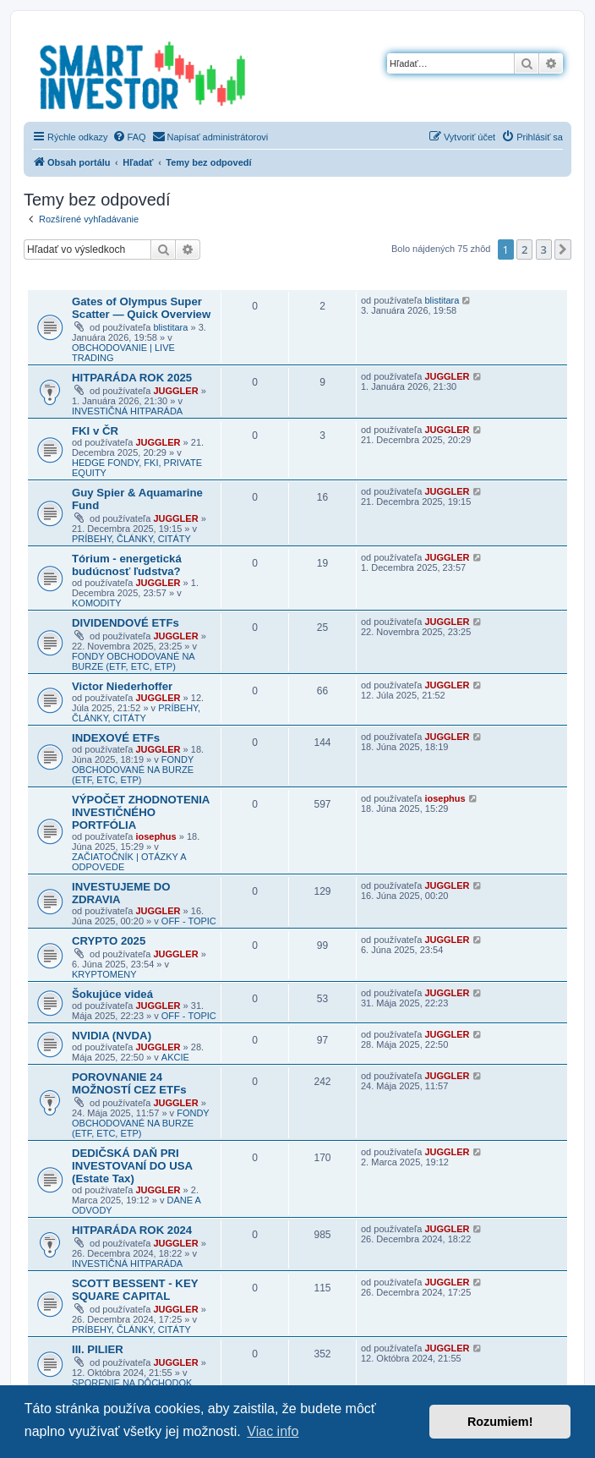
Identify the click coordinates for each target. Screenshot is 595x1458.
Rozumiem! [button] (500, 1421)
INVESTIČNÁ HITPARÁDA (127, 411)
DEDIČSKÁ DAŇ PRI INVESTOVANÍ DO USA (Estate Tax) (132, 1166)
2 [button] (524, 249)
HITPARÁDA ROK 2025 (132, 377)
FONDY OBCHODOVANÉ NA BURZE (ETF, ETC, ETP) (133, 661)
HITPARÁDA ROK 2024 (132, 1230)
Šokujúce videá (112, 994)
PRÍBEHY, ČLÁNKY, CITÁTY (131, 539)
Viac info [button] (272, 1431)
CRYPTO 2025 (108, 941)
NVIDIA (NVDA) (111, 1035)
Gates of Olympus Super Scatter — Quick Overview (141, 308)
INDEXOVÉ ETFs (116, 738)
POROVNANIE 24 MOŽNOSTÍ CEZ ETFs (129, 1083)
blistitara (170, 327)
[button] (562, 249)
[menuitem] (129, 137)
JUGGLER (175, 391)
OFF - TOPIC (188, 921)
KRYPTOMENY (104, 974)
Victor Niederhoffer (122, 686)
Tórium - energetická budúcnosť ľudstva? (127, 565)
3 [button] (544, 249)
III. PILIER (97, 1349)
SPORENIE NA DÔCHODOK (132, 1383)
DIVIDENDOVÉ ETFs (125, 623)
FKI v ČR (95, 431)
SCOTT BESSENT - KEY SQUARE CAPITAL (135, 1289)
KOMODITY (97, 603)
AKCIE (175, 1057)
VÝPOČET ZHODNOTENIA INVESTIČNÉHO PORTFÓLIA (141, 812)
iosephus (155, 836)
